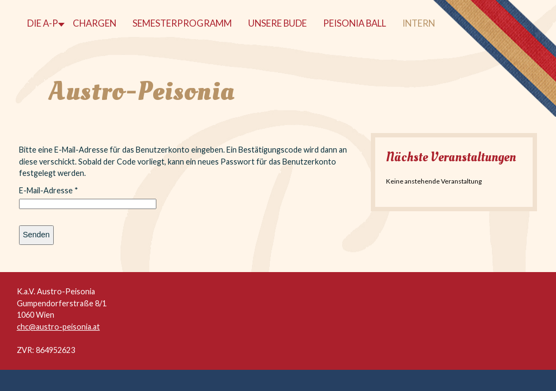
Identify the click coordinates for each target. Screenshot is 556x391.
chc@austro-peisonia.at (58, 326)
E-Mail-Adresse (48, 190)
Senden (36, 234)
